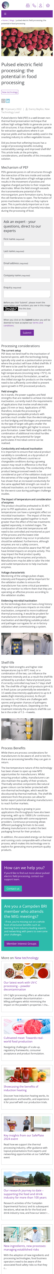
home (5, 20)
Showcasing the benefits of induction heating (21, 1088)
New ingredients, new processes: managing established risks (25, 1247)
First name (14, 239)
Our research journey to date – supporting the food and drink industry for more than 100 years (25, 1194)
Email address (16, 263)
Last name (14, 251)
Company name (17, 275)
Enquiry (12, 287)
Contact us (13, 888)
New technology (10, 92)
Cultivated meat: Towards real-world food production (23, 1039)
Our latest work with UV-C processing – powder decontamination (20, 986)
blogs (12, 20)
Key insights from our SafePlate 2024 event (24, 1137)
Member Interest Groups (21, 943)
